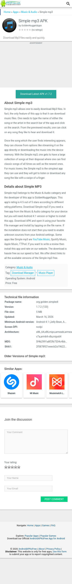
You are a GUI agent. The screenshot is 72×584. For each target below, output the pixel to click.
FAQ (53, 525)
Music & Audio (29, 12)
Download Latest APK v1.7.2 (36, 94)
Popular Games (48, 535)
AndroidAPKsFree (27, 549)
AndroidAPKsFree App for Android (47, 538)
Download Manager (23, 272)
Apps (16, 12)
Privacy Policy (53, 549)
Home (7, 12)
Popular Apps (32, 535)
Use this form (60, 551)
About (41, 549)
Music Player (46, 272)
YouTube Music (41, 239)
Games (45, 525)
